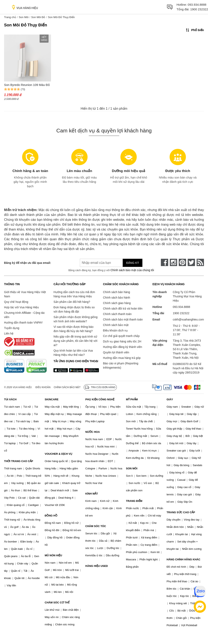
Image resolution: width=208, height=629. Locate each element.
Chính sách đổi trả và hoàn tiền (122, 308)
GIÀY (170, 399)
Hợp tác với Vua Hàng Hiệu (21, 307)
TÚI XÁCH (10, 399)
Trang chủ (10, 17)
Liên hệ (8, 333)
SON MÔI (131, 468)
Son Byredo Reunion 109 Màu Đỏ (27, 85)
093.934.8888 (197, 4)
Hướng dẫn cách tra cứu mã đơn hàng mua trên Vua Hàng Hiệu (74, 294)
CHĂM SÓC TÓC (95, 526)
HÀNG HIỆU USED (96, 565)
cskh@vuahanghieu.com (188, 319)
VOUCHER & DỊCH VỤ (58, 453)
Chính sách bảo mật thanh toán (123, 319)
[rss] (200, 262)
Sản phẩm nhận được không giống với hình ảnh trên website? (75, 319)
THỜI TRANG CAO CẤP (18, 461)
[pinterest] (182, 262)
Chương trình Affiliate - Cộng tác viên (24, 315)
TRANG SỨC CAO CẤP (181, 512)
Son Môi (23, 17)
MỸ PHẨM (132, 399)
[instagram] (173, 262)
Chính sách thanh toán (117, 314)
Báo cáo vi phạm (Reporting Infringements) (120, 365)
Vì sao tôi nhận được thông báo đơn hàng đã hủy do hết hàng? (73, 329)
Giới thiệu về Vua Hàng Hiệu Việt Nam (25, 294)
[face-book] (164, 262)
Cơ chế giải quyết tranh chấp (121, 336)
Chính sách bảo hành (116, 297)
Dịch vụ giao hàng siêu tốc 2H (122, 341)
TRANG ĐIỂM (134, 500)
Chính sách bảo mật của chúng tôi (132, 270)
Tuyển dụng (11, 328)
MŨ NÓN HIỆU (53, 555)
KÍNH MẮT (91, 493)
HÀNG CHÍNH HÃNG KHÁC (183, 559)
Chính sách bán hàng (116, 292)
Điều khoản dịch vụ (115, 330)
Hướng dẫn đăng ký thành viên (122, 347)
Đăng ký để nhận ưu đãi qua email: (27, 262)
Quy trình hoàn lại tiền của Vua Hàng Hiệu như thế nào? (73, 352)
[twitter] (191, 262)
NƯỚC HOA (92, 431)
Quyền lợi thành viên (116, 352)
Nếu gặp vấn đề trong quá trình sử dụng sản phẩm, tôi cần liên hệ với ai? (75, 341)
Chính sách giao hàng (117, 303)
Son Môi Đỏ (38, 17)
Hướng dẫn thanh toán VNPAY (23, 322)
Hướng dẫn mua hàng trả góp (122, 357)
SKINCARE (51, 399)
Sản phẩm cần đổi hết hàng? (71, 301)
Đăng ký (132, 262)
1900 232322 (199, 9)
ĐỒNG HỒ (51, 515)
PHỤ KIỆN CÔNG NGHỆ (99, 399)
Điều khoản (43, 387)
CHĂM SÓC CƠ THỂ (57, 602)
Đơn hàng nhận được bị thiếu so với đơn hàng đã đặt (74, 309)
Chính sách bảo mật (116, 325)
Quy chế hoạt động (16, 301)
